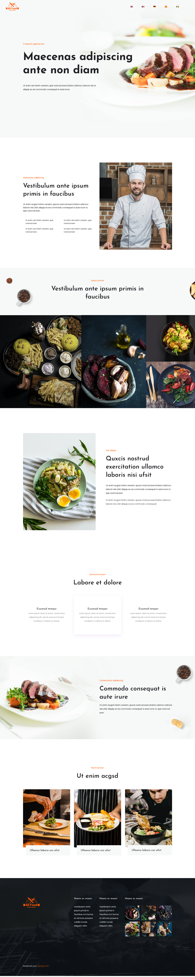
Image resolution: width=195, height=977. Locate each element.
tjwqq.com (43, 967)
